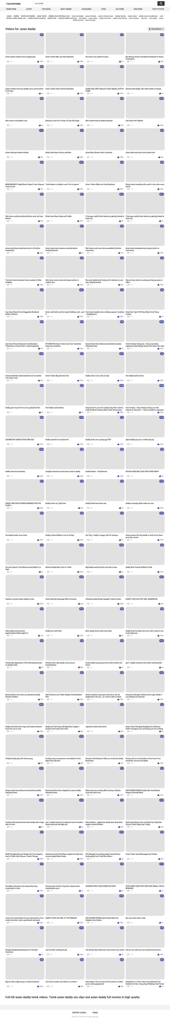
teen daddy (83, 18)
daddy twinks (120, 16)
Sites (103, 9)
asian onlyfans (134, 18)
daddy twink (51, 18)
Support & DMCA (79, 1013)
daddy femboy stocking (36, 18)
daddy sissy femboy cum (59, 16)
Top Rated (46, 9)
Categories (86, 9)
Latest (29, 9)
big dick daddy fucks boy (68, 18)
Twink (13, 3)
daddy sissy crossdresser (148, 16)
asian (9, 16)
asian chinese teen (105, 16)
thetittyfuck (158, 9)
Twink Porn (11, 9)
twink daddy (153, 18)
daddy (16, 16)
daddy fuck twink (105, 18)
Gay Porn (120, 9)
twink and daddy (28, 16)
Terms (95, 1013)
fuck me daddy (78, 16)
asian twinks (93, 18)
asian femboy (91, 16)
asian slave (132, 16)
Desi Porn (138, 9)
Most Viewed (66, 9)
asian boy (144, 18)
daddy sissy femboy (120, 18)
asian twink (41, 16)
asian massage (90, 20)
